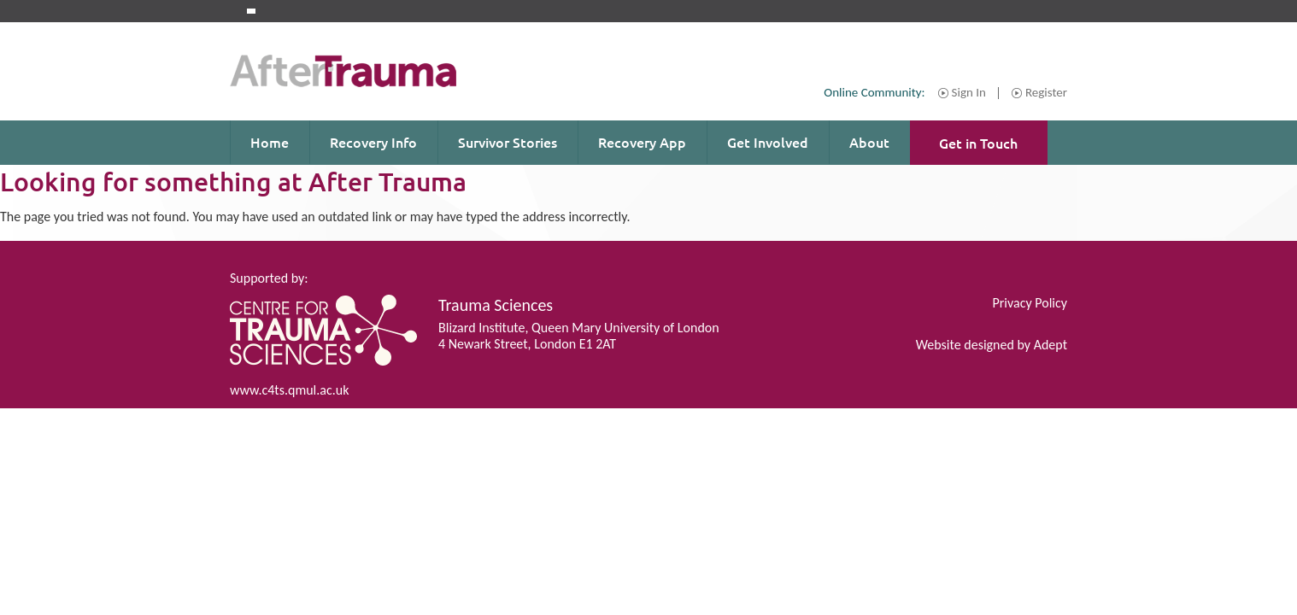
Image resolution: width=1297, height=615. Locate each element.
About (869, 141)
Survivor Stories (507, 141)
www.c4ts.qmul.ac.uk (289, 390)
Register (1046, 93)
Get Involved (767, 141)
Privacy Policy (1029, 303)
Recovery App (642, 141)
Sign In (969, 93)
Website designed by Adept (991, 345)
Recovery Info (373, 141)
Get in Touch (978, 142)
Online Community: (874, 92)
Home (269, 141)
